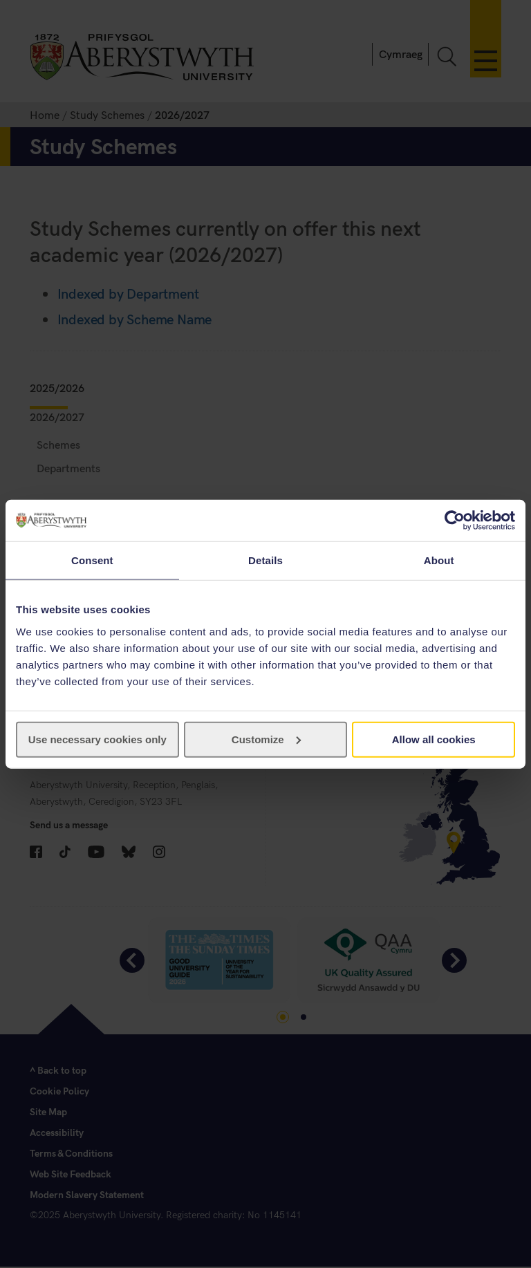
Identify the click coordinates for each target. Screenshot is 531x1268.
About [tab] (439, 560)
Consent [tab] (92, 560)
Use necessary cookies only (97, 739)
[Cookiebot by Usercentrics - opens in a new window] (454, 520)
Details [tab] (265, 560)
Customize (266, 739)
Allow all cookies (434, 739)
